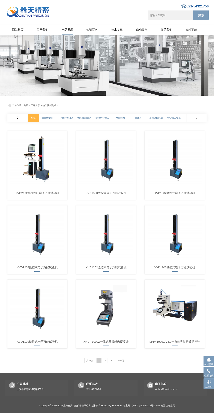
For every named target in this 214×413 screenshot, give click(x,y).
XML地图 (160, 405)
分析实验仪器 (66, 117)
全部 (33, 117)
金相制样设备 (102, 117)
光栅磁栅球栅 (156, 117)
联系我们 (166, 29)
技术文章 (117, 29)
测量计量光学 (48, 117)
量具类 (138, 117)
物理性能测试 (49, 105)
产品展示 (67, 29)
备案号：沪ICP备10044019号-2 (139, 405)
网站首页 (17, 29)
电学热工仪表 (174, 117)
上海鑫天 (170, 405)
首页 (26, 105)
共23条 (89, 360)
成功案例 (141, 29)
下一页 (120, 360)
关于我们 (42, 29)
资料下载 (191, 29)
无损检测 (120, 117)
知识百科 (92, 29)
